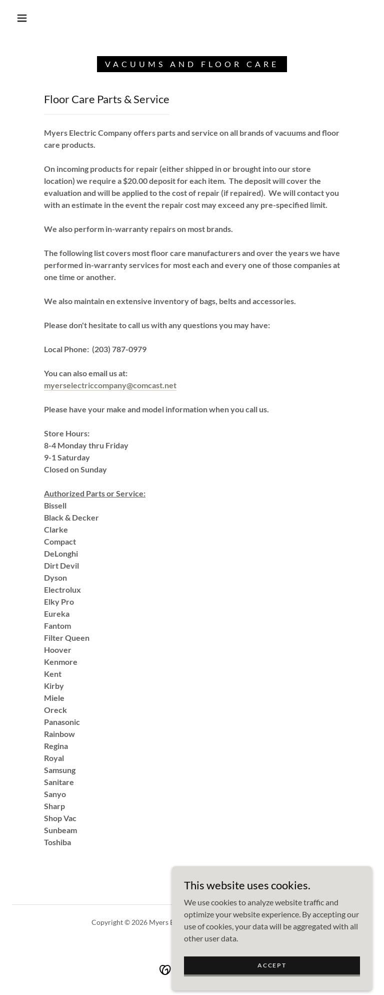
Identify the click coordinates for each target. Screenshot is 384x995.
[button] (22, 18)
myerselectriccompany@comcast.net (110, 385)
